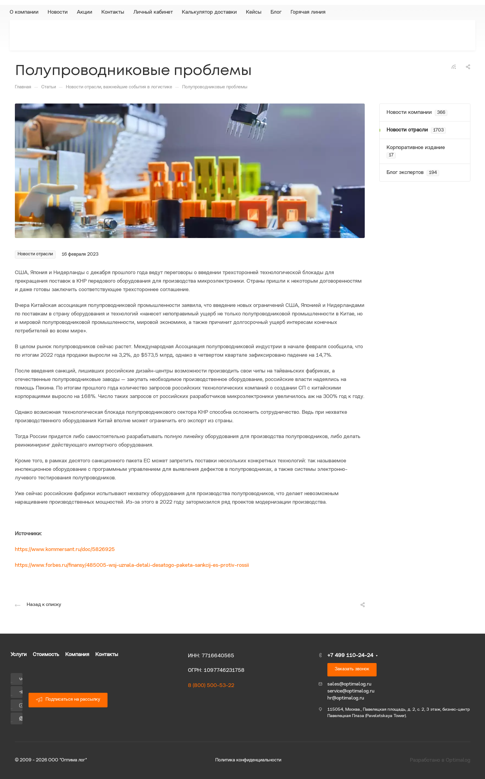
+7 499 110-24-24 (350, 655)
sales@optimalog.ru (349, 684)
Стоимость (46, 654)
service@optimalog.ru (350, 691)
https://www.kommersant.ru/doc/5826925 (65, 549)
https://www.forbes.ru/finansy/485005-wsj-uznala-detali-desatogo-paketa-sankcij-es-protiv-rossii (132, 565)
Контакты (106, 654)
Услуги (19, 654)
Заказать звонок (352, 669)
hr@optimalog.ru (345, 698)
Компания (77, 654)
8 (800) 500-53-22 (211, 685)
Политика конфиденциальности (248, 760)
